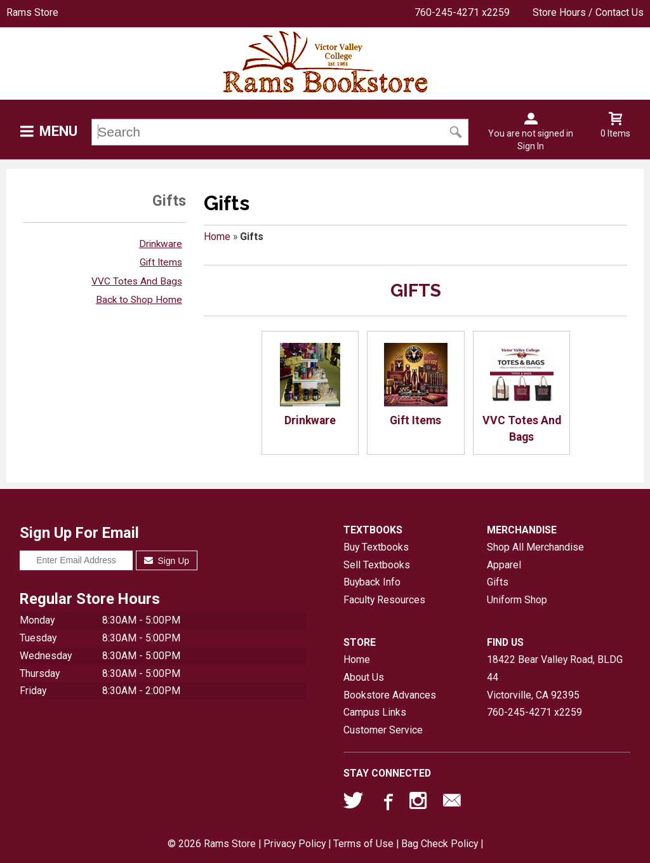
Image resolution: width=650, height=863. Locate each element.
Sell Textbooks (376, 565)
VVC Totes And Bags (136, 281)
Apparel (504, 565)
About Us (363, 677)
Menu (58, 131)
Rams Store (32, 12)
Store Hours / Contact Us (588, 12)
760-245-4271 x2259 (462, 12)
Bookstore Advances (389, 695)
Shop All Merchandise (535, 547)
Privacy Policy (294, 844)
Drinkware (160, 244)
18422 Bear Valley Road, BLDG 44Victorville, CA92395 (555, 676)
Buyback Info (372, 582)
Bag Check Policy (439, 844)
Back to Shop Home (139, 299)
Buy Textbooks (376, 547)
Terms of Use (363, 844)
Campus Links (374, 712)
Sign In (530, 146)
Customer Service (383, 730)
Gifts (497, 582)
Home (217, 237)
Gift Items (161, 262)
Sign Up (166, 561)
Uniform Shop (517, 600)
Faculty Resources (384, 600)
